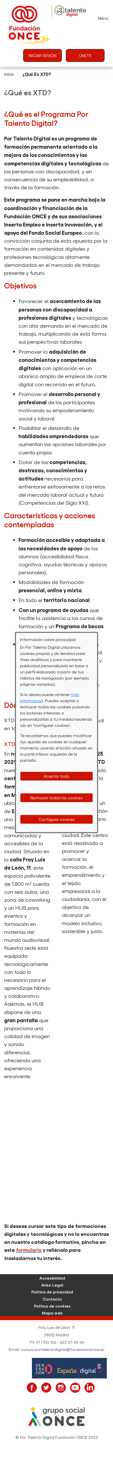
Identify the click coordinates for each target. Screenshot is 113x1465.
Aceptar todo (56, 776)
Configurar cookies (57, 819)
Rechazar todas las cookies (56, 797)
